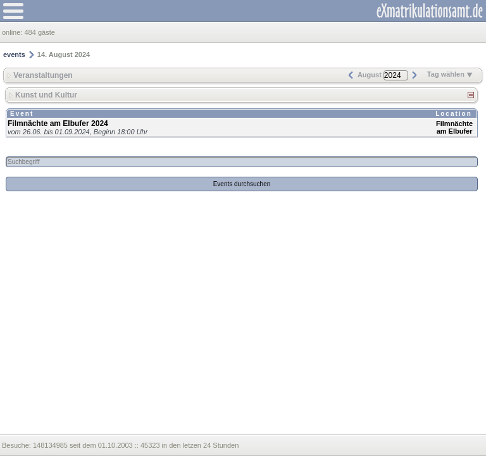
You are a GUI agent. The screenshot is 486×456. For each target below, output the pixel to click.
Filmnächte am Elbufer (454, 127)
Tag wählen (450, 74)
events (14, 54)
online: (13, 32)
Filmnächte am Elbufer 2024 (58, 123)
